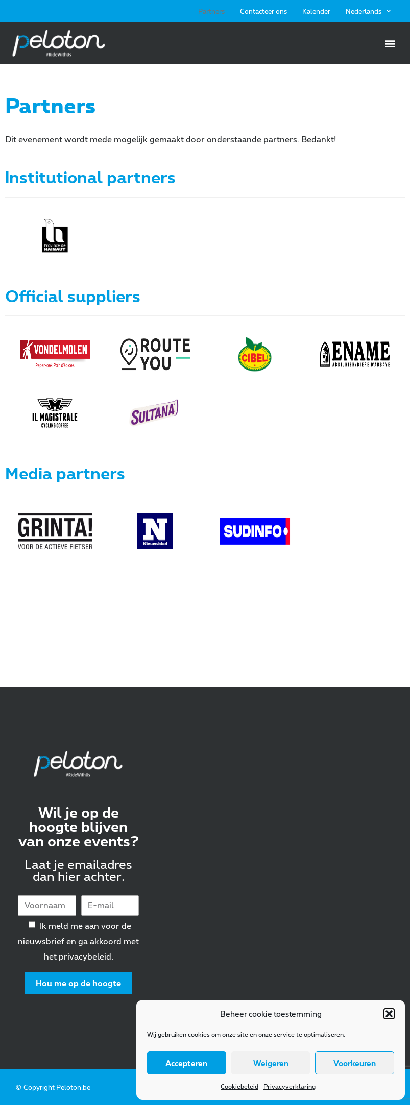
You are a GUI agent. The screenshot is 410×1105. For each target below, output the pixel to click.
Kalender (316, 11)
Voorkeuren (354, 1063)
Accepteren (186, 1063)
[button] (389, 1014)
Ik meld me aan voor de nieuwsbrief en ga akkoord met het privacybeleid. (78, 941)
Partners (211, 11)
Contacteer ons (263, 11)
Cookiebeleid (239, 1086)
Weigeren (270, 1063)
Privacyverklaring (289, 1086)
